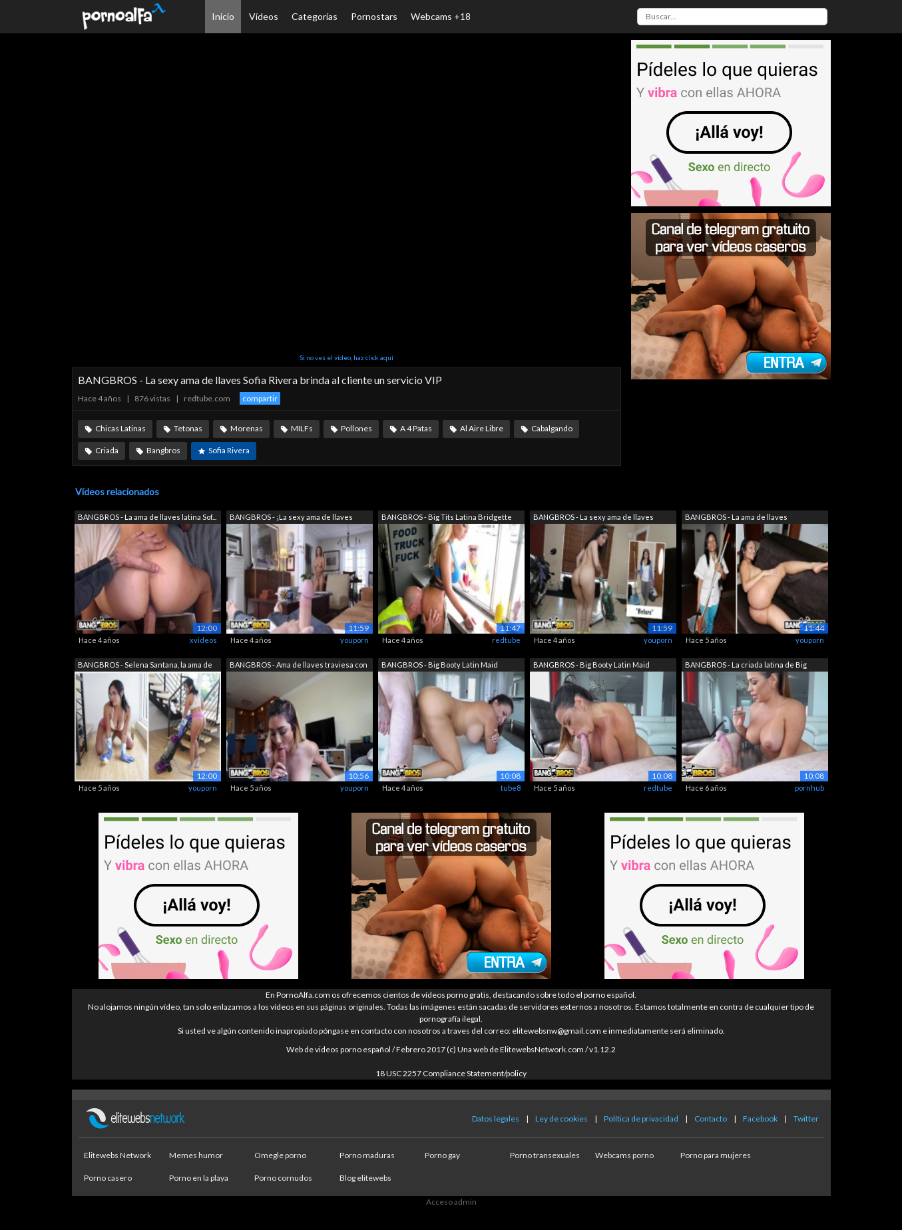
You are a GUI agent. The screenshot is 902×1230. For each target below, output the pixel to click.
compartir (260, 398)
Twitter (806, 1119)
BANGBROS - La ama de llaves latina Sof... (147, 516)
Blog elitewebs (365, 1178)
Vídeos (263, 16)
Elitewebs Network (117, 1155)
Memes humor (196, 1155)
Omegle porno (280, 1155)
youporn (354, 640)
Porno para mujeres (715, 1155)
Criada (106, 450)
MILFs (302, 428)
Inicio (223, 16)
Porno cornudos (283, 1178)
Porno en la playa (198, 1178)
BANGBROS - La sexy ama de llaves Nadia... (593, 518)
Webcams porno (624, 1155)
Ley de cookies (561, 1119)
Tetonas (188, 428)
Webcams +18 (441, 16)
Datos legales (495, 1119)
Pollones (356, 428)
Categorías (315, 16)
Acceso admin (451, 1202)
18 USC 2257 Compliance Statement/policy (451, 1073)
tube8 (511, 787)
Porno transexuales (545, 1155)
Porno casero (108, 1178)
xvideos (203, 640)
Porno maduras (367, 1155)
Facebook (760, 1119)
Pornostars (374, 16)
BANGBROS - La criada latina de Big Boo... (746, 666)
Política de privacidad (641, 1119)
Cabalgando (551, 428)
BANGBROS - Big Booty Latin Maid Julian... (439, 666)
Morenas (246, 428)
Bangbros (163, 450)
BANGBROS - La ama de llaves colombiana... (736, 518)
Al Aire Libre (481, 428)
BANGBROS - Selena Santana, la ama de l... (145, 666)
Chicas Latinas (120, 428)
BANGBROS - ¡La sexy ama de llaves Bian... (291, 518)
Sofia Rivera (229, 450)
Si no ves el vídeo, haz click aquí (346, 357)
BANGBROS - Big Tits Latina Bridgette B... (446, 518)
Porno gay (442, 1155)
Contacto (710, 1119)
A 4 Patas (416, 428)
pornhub (809, 787)
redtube (506, 640)
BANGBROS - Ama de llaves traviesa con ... (298, 666)
